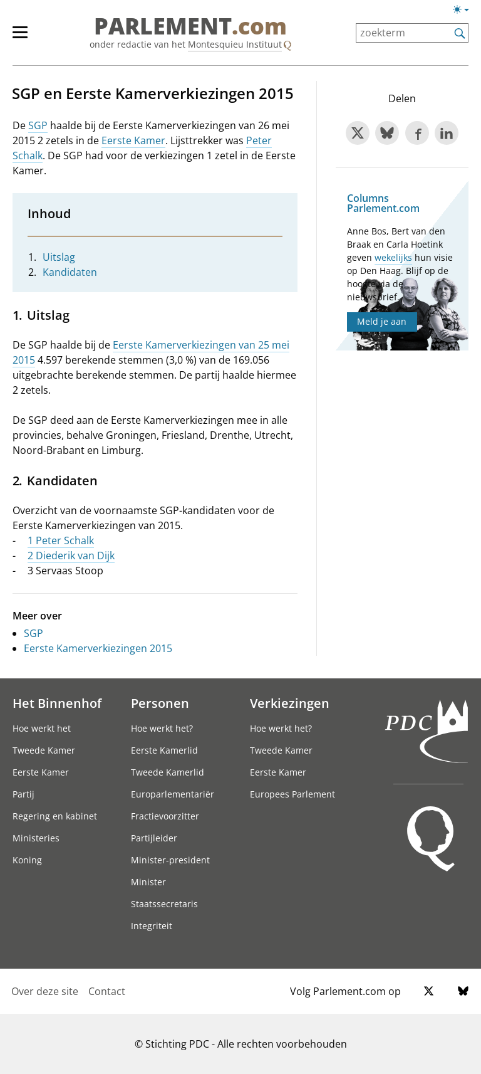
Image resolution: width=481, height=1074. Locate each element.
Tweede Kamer (44, 750)
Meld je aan (381, 321)
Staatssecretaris (164, 904)
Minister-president (170, 860)
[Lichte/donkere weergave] (465, 12)
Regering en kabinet (55, 816)
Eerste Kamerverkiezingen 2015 (98, 648)
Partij (23, 794)
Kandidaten (70, 272)
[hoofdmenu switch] (20, 37)
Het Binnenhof (57, 703)
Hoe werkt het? (162, 728)
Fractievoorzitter (165, 816)
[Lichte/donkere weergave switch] (465, 10)
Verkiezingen (289, 703)
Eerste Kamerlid (164, 750)
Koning (27, 860)
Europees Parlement (292, 794)
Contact (106, 991)
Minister (148, 882)
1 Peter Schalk (61, 540)
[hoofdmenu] (26, 37)
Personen (160, 703)
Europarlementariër (172, 794)
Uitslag (59, 257)
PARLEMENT (190, 26)
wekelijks (393, 257)
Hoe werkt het (42, 728)
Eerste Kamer (133, 140)
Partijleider (154, 838)
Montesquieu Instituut (235, 44)
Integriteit (151, 926)
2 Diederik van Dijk (71, 555)
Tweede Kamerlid (167, 772)
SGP (38, 125)
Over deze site (44, 991)
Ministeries (36, 838)
